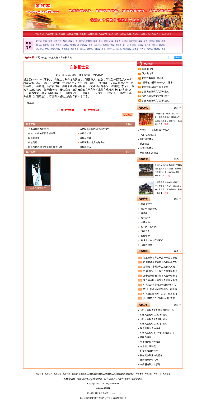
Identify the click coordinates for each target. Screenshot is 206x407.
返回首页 (127, 115)
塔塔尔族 (111, 49)
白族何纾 (32, 142)
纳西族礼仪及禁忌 (149, 153)
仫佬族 (106, 45)
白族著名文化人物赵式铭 (92, 142)
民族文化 (81, 34)
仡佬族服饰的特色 (149, 351)
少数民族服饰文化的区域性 (155, 96)
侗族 (101, 41)
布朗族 (118, 45)
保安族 (90, 49)
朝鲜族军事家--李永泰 (153, 78)
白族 (111, 41)
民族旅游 (71, 34)
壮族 (75, 41)
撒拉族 (126, 45)
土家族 (117, 41)
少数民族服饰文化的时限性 (155, 91)
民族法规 (166, 374)
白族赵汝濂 (93, 110)
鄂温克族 (74, 49)
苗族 (65, 41)
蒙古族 (39, 41)
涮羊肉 (144, 213)
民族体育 (155, 34)
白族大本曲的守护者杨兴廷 (41, 133)
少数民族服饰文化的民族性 (155, 100)
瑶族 (106, 41)
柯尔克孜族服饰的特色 (151, 355)
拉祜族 (46, 45)
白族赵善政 (85, 138)
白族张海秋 (34, 138)
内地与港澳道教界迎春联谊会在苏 (160, 262)
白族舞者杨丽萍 (38, 188)
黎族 (145, 41)
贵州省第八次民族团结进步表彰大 (160, 298)
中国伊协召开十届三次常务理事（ (160, 271)
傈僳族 (152, 41)
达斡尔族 (98, 45)
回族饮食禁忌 (147, 148)
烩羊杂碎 (145, 218)
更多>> (129, 124)
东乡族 (58, 45)
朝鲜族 (89, 41)
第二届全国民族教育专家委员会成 (160, 280)
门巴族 (142, 49)
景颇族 (73, 45)
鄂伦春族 (127, 49)
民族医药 (92, 34)
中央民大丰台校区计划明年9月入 (159, 285)
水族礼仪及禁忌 (148, 134)
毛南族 (133, 45)
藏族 (50, 41)
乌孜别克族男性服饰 (150, 342)
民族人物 (113, 34)
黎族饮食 (145, 236)
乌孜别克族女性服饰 (150, 364)
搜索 (178, 57)
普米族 (162, 45)
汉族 (163, 49)
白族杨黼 (69, 110)
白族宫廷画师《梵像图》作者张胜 (45, 147)
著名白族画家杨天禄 (38, 129)
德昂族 (83, 49)
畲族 (163, 41)
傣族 (140, 41)
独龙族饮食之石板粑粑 (152, 240)
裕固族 (97, 49)
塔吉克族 (40, 49)
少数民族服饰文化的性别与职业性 (157, 310)
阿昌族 (155, 45)
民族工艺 (124, 34)
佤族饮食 (145, 231)
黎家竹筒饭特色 (149, 209)
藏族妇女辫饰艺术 (149, 360)
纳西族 (66, 45)
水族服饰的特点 (148, 346)
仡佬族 (140, 45)
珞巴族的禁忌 (147, 139)
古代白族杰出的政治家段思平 (94, 129)
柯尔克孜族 (82, 45)
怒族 (47, 49)
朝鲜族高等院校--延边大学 (155, 87)
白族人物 (53, 57)
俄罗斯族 (65, 49)
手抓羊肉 (145, 222)
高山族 (39, 45)
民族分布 (157, 374)
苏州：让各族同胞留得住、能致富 (160, 289)
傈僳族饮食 (146, 245)
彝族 (70, 41)
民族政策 (60, 34)
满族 (95, 41)
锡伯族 (147, 45)
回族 (45, 41)
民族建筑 (134, 34)
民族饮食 (103, 34)
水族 (52, 45)
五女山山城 (147, 73)
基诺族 (157, 49)
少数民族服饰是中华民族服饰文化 (157, 333)
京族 (103, 49)
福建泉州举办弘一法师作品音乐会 (160, 257)
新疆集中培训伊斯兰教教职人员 (159, 266)
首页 (37, 57)
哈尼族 (125, 41)
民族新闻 (50, 34)
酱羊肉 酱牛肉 (149, 227)
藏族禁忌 (144, 143)
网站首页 (39, 34)
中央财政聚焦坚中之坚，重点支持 (160, 294)
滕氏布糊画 (145, 337)
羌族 (112, 45)
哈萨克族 (133, 41)
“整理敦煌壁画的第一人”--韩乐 (157, 82)
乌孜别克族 (55, 49)
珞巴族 (150, 49)
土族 (90, 45)
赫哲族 (135, 49)
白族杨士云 (85, 147)
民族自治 (166, 34)
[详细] (166, 124)
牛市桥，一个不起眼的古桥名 (154, 130)
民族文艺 (145, 34)
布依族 (82, 41)
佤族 (158, 41)
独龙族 (119, 49)
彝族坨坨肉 (146, 204)
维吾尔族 (57, 41)
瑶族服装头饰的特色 (150, 328)
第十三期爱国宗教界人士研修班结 (160, 276)
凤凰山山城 (147, 69)
